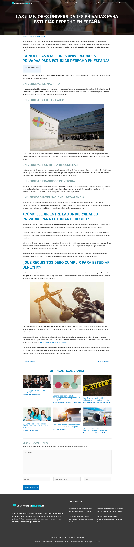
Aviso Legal (88, 542)
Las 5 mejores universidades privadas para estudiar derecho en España (81, 519)
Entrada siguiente (104, 361)
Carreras (25, 36)
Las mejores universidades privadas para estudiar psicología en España (66, 398)
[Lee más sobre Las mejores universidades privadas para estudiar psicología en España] (67, 384)
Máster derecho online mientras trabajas (53, 342)
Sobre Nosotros (47, 542)
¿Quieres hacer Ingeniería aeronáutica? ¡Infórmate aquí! (95, 429)
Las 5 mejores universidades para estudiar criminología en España (96, 399)
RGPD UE (97, 542)
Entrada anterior (29, 361)
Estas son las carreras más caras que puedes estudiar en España (66, 426)
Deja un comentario (58, 402)
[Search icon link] (120, 3)
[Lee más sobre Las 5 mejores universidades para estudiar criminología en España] (97, 385)
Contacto (37, 542)
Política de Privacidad (61, 542)
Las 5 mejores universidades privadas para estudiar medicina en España (35, 426)
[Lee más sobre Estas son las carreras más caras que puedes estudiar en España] (67, 415)
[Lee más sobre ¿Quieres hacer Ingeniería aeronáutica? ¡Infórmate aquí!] (97, 417)
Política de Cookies (76, 542)
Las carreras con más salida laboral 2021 (34, 391)
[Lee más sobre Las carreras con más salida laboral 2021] (37, 381)
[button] (48, 3)
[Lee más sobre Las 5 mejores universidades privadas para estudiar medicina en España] (37, 414)
